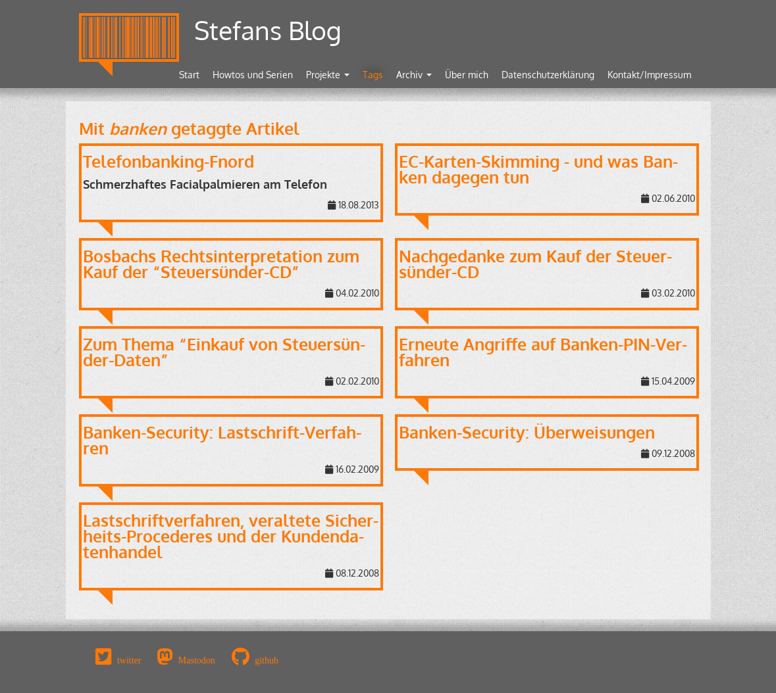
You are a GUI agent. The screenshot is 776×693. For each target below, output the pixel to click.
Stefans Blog (268, 30)
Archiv (414, 74)
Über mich (466, 74)
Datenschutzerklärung (548, 74)
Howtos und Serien (253, 74)
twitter (129, 660)
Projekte (327, 74)
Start (189, 74)
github (266, 660)
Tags (373, 74)
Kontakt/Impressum (649, 74)
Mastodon (196, 660)
